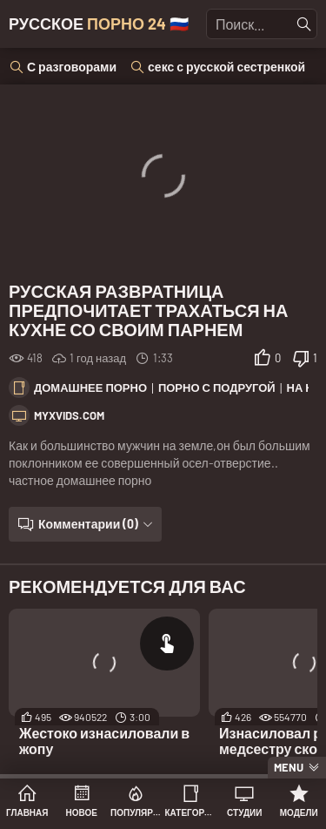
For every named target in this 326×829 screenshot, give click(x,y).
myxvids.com (69, 415)
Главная (27, 812)
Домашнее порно (90, 387)
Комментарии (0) (88, 523)
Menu (288, 767)
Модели (299, 812)
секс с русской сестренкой (226, 66)
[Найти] (304, 24)
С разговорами (71, 66)
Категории (190, 812)
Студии (244, 812)
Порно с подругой (217, 387)
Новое (81, 812)
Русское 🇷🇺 (99, 23)
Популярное (136, 812)
